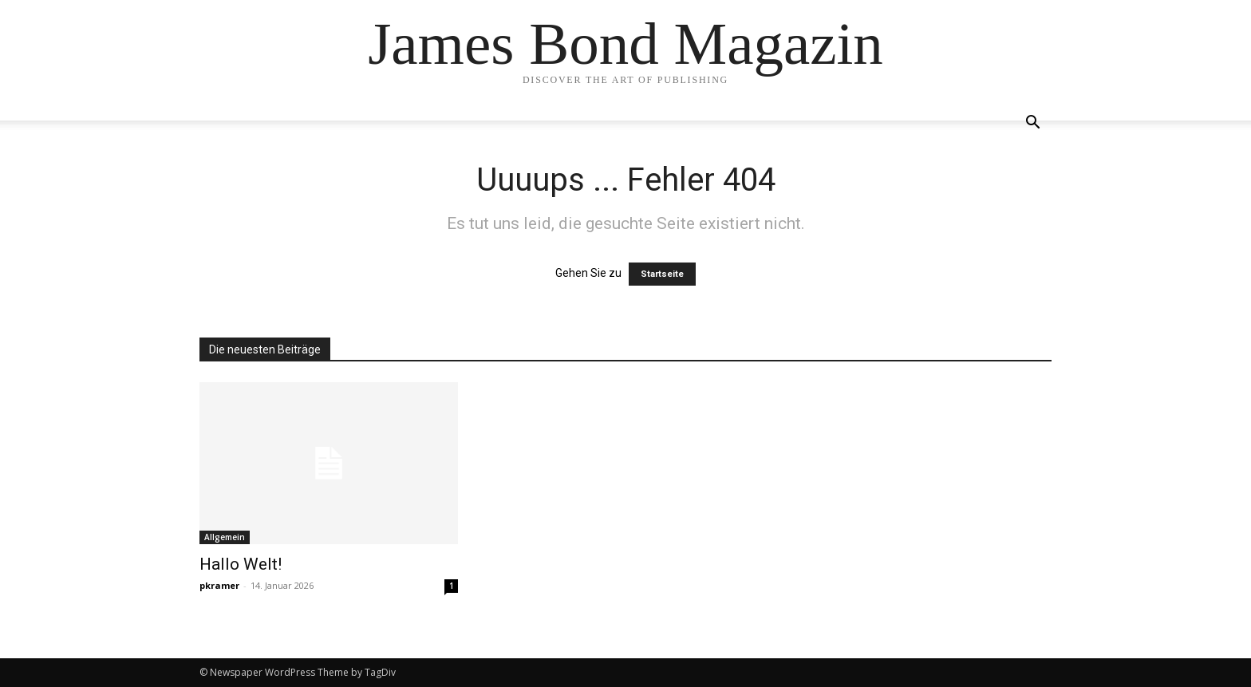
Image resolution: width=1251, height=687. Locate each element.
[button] (1032, 124)
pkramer (219, 585)
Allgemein (224, 537)
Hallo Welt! (240, 564)
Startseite (662, 274)
